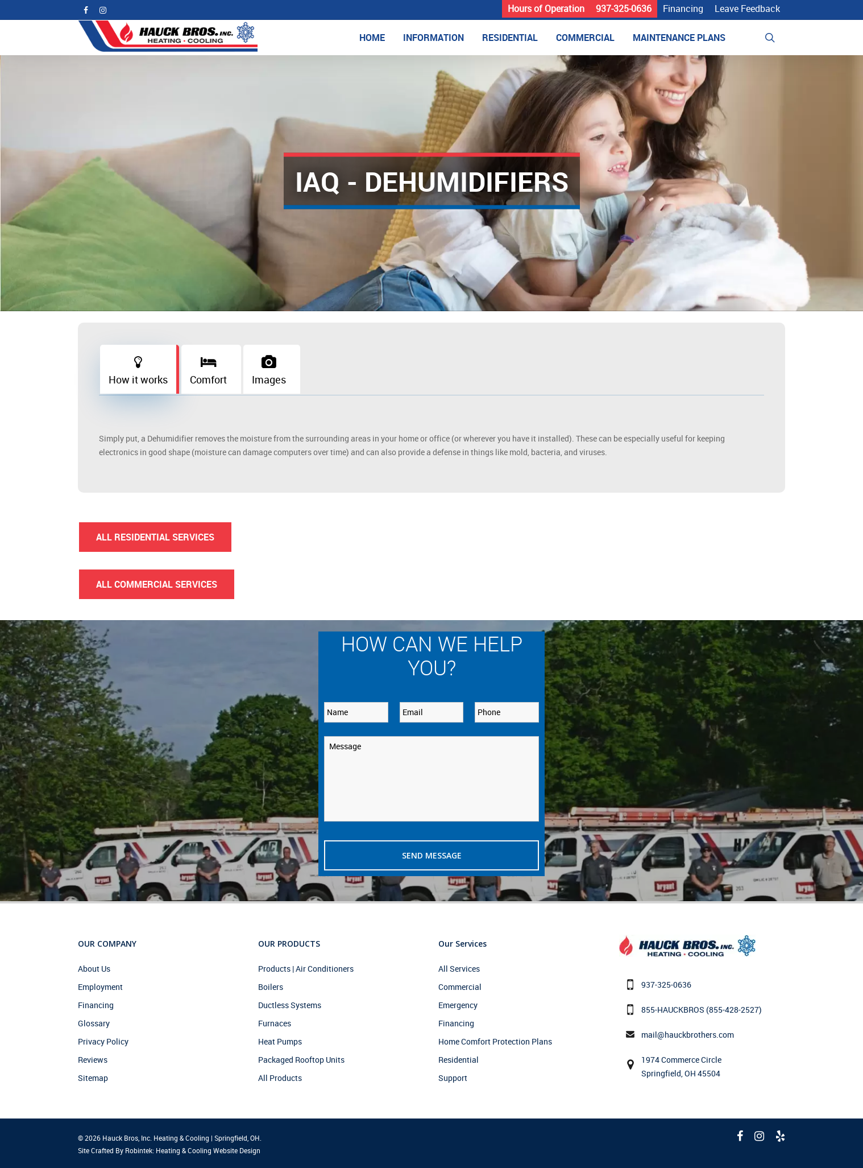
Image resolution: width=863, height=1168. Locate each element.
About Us (94, 968)
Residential (458, 1059)
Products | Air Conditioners (306, 968)
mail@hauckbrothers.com (687, 1034)
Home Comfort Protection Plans (495, 1041)
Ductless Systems (289, 1005)
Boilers (270, 986)
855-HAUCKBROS (672, 1009)
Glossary (94, 1023)
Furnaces (274, 1023)
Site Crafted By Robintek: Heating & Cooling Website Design (169, 1150)
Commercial (460, 986)
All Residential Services (155, 537)
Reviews (92, 1059)
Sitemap (93, 1077)
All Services (459, 968)
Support (452, 1077)
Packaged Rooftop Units (301, 1059)
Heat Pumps (280, 1041)
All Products (280, 1077)
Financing (96, 1005)
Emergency (458, 1005)
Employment (100, 986)
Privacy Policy (103, 1041)
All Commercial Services (156, 584)
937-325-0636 (666, 984)
